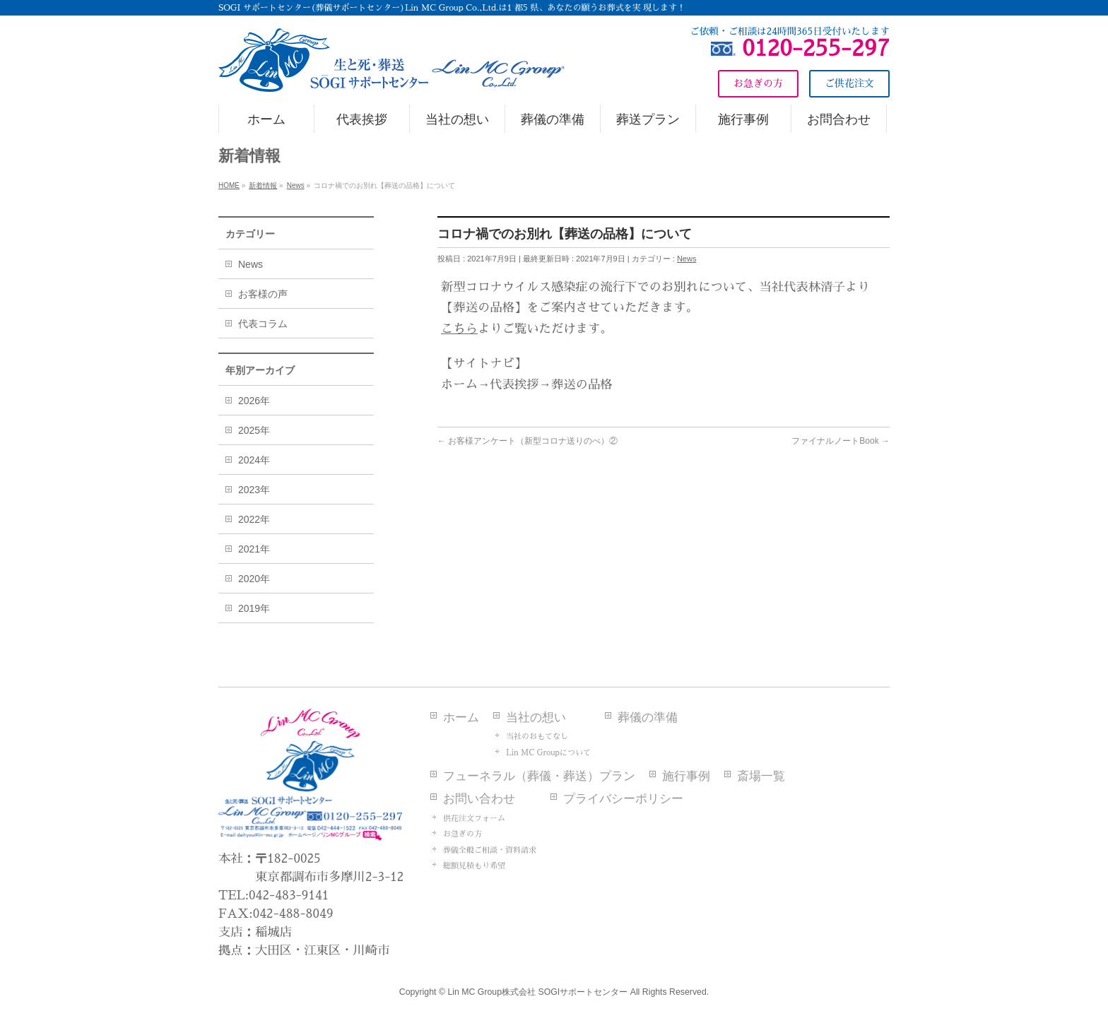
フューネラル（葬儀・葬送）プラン (539, 776)
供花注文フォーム (474, 818)
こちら (459, 329)
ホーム (461, 717)
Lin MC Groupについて (548, 753)
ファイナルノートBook (840, 441)
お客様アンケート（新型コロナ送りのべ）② (527, 441)
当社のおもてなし (537, 736)
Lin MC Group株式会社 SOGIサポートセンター (537, 992)
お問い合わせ (479, 798)
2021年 (254, 549)
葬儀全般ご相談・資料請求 (489, 850)
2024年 (254, 460)
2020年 (254, 578)
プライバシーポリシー (623, 798)
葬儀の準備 (648, 717)
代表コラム (263, 323)
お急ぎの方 (462, 834)
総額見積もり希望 (474, 866)
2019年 (254, 608)
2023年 (254, 489)
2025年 (254, 430)
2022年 (254, 519)
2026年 (254, 400)
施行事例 (686, 776)
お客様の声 (263, 294)
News (687, 258)
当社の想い (536, 717)
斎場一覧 (761, 776)
